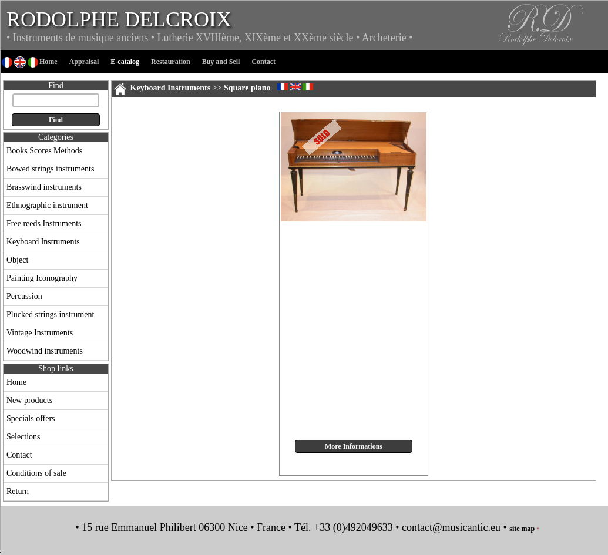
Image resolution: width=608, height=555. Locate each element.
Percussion (24, 296)
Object (17, 259)
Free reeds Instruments (44, 223)
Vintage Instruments (39, 332)
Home (16, 382)
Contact (19, 454)
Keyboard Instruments (43, 241)
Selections (23, 436)
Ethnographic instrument (47, 205)
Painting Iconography (42, 278)
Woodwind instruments (44, 351)
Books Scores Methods (44, 150)
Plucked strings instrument (50, 314)
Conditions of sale (36, 473)
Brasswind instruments (44, 187)
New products (29, 400)
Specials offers (30, 418)
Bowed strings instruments (50, 168)
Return (17, 491)
